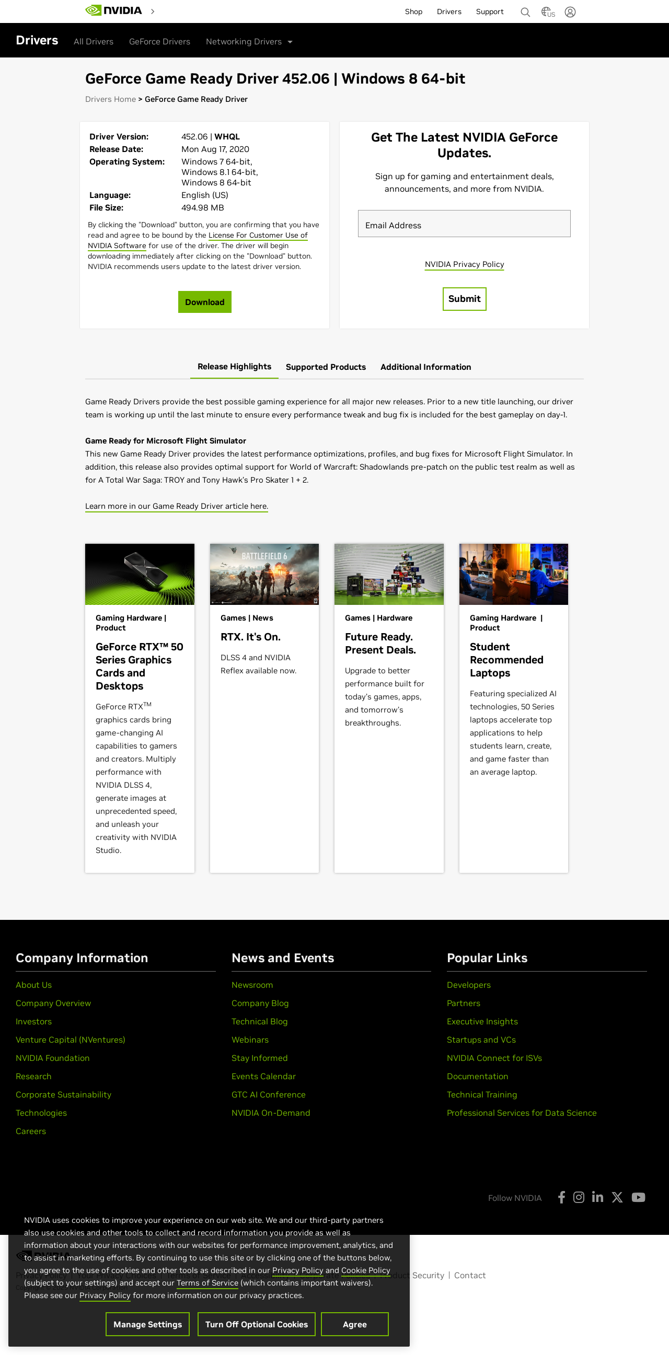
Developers (469, 984)
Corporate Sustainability (63, 1094)
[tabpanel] (334, 453)
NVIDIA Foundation (53, 1058)
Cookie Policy (365, 1270)
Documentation (478, 1076)
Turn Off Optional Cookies (256, 1324)
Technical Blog (260, 1021)
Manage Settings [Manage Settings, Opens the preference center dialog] (147, 1324)
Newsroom (252, 984)
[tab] (234, 367)
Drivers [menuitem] (449, 11)
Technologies (41, 1112)
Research (34, 1076)
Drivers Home (110, 99)
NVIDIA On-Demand (271, 1112)
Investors (34, 1021)
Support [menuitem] (490, 11)
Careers (31, 1131)
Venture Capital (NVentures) (70, 1039)
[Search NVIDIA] (526, 9)
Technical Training (482, 1094)
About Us (34, 984)
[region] (209, 1270)
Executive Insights (482, 1021)
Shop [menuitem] (413, 11)
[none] (522, 7)
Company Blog (260, 1003)
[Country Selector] (546, 14)
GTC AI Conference (269, 1094)
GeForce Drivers (159, 41)
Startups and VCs (481, 1039)
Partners (463, 1003)
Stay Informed (260, 1058)
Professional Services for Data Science (522, 1112)
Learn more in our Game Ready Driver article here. (176, 506)
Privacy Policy (298, 1270)
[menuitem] (177, 11)
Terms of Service (207, 1283)
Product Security (412, 1275)
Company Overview (53, 1003)
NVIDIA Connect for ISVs (494, 1058)
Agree (355, 1324)
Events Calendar (264, 1076)
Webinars (250, 1039)
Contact (470, 1275)
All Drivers (93, 41)
